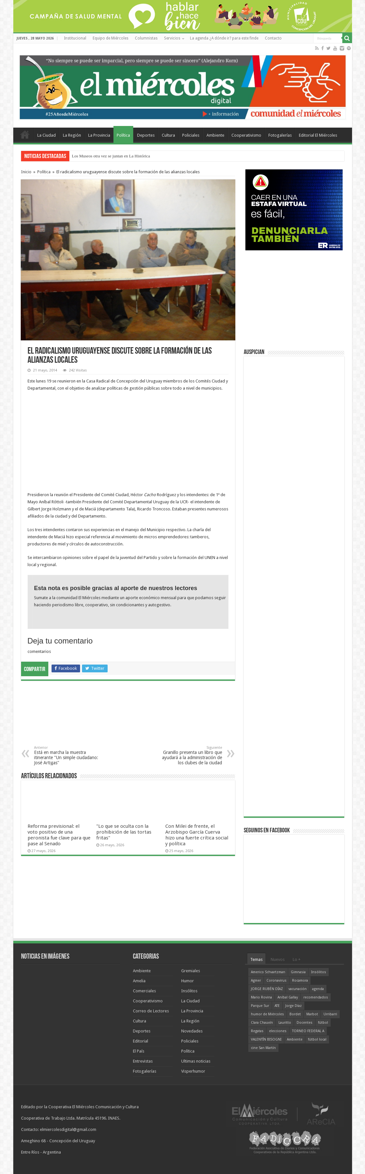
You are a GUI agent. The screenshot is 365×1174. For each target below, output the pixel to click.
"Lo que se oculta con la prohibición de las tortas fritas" (123, 832)
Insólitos (189, 990)
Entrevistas (143, 1061)
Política (123, 135)
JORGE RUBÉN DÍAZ (267, 989)
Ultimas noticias (195, 1061)
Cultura (168, 135)
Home (25, 134)
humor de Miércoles (267, 1014)
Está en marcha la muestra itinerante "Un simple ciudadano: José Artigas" (67, 755)
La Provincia (99, 135)
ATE (277, 1006)
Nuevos (278, 959)
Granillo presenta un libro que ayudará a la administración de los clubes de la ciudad (189, 755)
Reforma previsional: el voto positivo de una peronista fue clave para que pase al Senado (59, 835)
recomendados (315, 997)
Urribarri (330, 1014)
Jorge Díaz (293, 1006)
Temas (256, 959)
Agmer (256, 980)
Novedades (192, 1031)
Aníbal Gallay (287, 997)
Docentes (304, 1022)
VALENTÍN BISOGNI (266, 1039)
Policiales (190, 135)
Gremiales (190, 970)
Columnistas (146, 38)
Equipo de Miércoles (110, 38)
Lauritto (284, 1022)
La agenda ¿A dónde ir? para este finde (224, 38)
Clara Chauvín (262, 1022)
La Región (72, 135)
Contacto (273, 38)
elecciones (278, 1031)
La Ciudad (46, 135)
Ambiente (215, 135)
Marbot (312, 1014)
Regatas (257, 1031)
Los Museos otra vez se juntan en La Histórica (111, 156)
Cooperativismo (246, 135)
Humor (187, 980)
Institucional (75, 38)
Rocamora (300, 980)
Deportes (146, 135)
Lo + (296, 959)
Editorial (140, 1041)
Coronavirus (276, 980)
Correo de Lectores (151, 1011)
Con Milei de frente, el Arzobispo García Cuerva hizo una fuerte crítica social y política (196, 835)
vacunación (297, 989)
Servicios (172, 38)
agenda (318, 989)
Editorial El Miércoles (318, 135)
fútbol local (317, 1039)
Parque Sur (260, 1006)
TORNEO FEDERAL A (308, 1031)
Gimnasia (298, 972)
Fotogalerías (280, 135)
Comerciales (144, 990)
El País (138, 1051)
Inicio (26, 171)
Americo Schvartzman (268, 972)
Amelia (139, 980)
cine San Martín (263, 1048)
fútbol (323, 1022)
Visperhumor (193, 1071)
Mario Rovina (261, 997)
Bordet (295, 1014)
